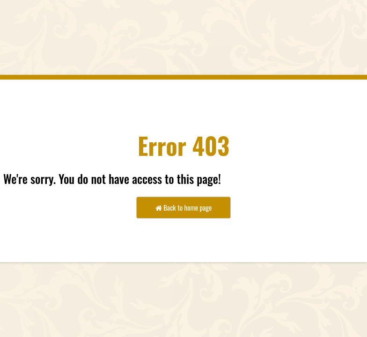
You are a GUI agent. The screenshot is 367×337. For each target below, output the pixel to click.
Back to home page (183, 207)
